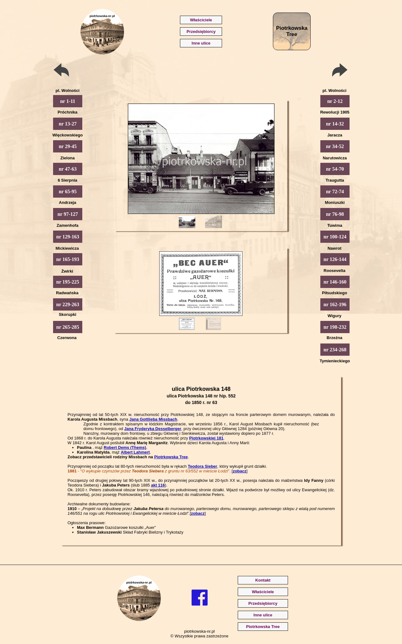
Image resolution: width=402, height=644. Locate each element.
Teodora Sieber (202, 466)
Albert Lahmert (135, 452)
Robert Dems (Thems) (125, 447)
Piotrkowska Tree (171, 457)
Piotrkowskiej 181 (206, 438)
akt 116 (158, 485)
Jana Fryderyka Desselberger (152, 428)
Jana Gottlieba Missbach (153, 419)
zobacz (239, 471)
